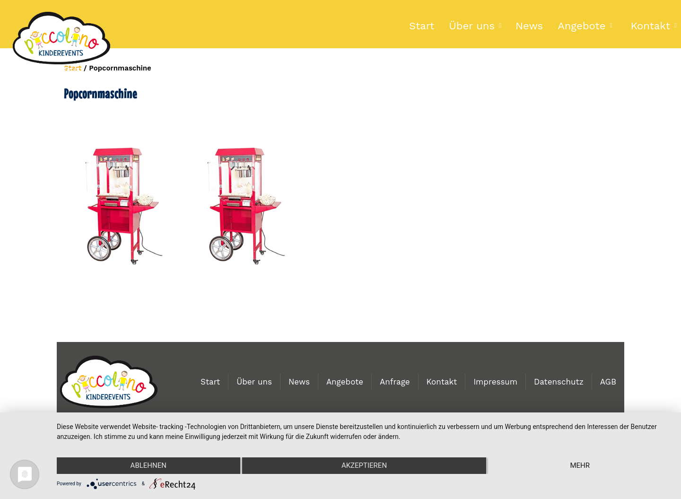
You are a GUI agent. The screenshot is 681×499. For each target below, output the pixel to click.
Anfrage (395, 381)
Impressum (495, 381)
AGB (608, 381)
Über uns (472, 26)
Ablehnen (148, 465)
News (529, 26)
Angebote (581, 26)
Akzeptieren (364, 465)
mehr (580, 465)
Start (421, 26)
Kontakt (442, 381)
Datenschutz (559, 381)
